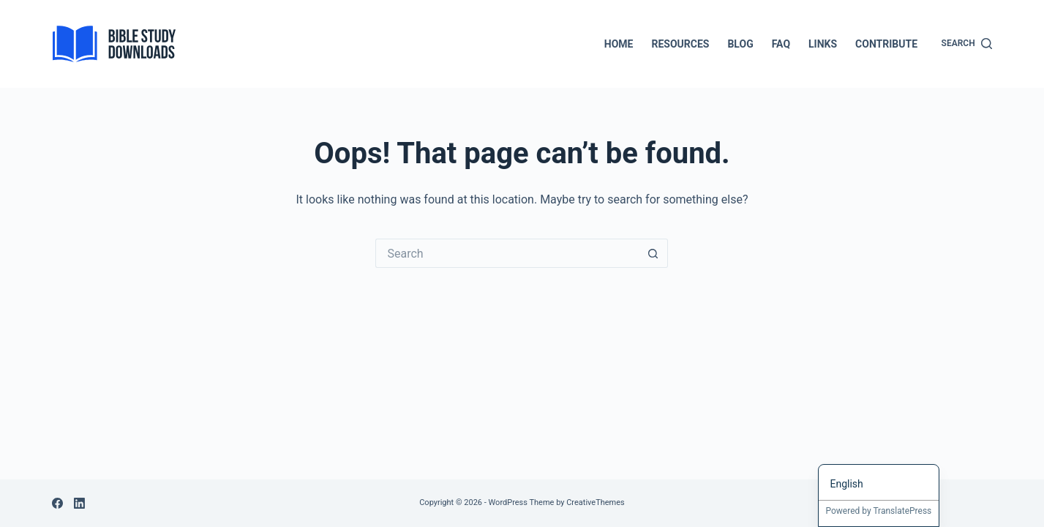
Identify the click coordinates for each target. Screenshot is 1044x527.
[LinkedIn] (79, 503)
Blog (740, 44)
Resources (680, 44)
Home (619, 44)
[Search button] (653, 253)
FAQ (781, 44)
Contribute (886, 44)
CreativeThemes (595, 502)
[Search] (967, 44)
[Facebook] (57, 503)
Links (822, 44)
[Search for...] (507, 253)
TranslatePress (902, 511)
